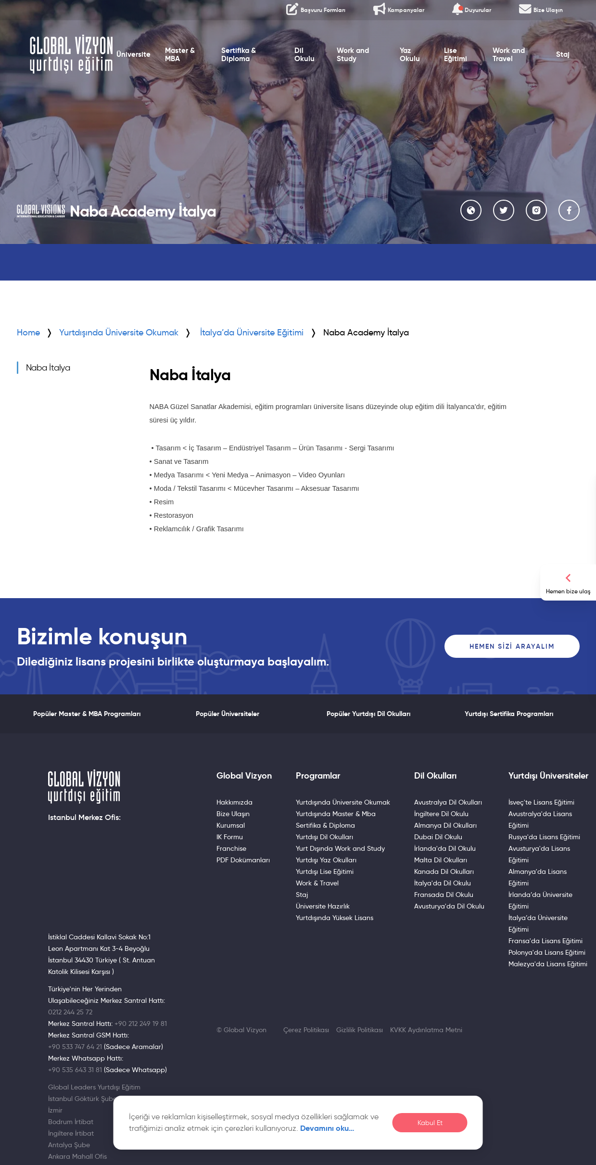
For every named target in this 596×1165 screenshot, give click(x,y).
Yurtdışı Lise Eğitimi (325, 871)
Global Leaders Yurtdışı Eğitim (94, 1087)
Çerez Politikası (306, 1029)
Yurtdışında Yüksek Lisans (334, 917)
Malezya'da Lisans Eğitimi (547, 964)
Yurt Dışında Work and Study (340, 848)
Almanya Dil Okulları (445, 825)
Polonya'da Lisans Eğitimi (546, 952)
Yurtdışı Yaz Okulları (326, 860)
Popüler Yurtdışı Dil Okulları (368, 713)
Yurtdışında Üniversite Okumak (118, 332)
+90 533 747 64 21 (75, 1046)
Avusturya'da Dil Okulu (449, 906)
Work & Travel (317, 883)
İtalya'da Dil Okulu (442, 883)
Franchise (231, 848)
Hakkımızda (234, 802)
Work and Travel (509, 54)
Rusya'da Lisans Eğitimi (544, 836)
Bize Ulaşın (233, 813)
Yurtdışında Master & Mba (336, 813)
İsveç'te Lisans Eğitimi (541, 802)
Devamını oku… (327, 1128)
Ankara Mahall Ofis (77, 1156)
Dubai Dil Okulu (438, 836)
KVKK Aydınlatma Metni (426, 1029)
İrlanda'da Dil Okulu (445, 848)
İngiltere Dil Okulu (441, 813)
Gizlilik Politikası (359, 1029)
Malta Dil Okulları (440, 860)
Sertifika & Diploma (238, 54)
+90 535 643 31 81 (75, 1069)
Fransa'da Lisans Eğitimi (545, 940)
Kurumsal (230, 825)
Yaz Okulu (410, 54)
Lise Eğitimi (455, 54)
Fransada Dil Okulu (443, 894)
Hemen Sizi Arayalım (512, 646)
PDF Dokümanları (243, 860)
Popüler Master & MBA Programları (86, 713)
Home (28, 332)
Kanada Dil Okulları (444, 871)
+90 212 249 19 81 (140, 1023)
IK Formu (229, 836)
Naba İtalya (48, 367)
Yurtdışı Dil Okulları (324, 836)
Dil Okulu (304, 54)
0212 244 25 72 (70, 1012)
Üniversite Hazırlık (323, 906)
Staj (563, 54)
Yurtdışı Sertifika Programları (509, 713)
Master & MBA (180, 54)
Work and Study (353, 54)
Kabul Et (430, 1123)
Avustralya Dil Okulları (448, 802)
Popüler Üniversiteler (227, 713)
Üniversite (133, 54)
